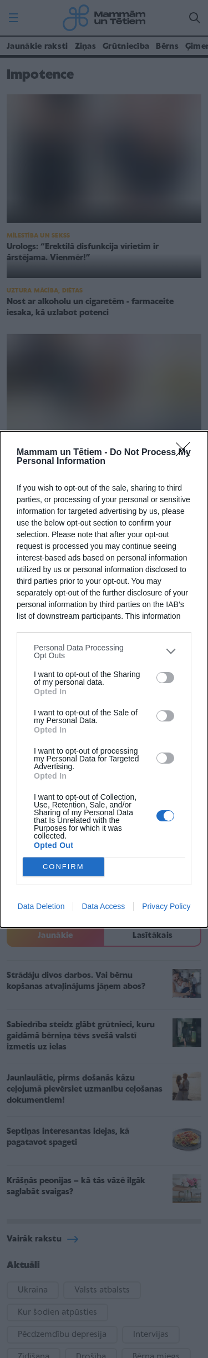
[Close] (186, 452)
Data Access (103, 906)
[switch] (165, 677)
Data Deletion (41, 906)
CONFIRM (63, 866)
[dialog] (104, 679)
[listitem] (104, 651)
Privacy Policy (166, 906)
